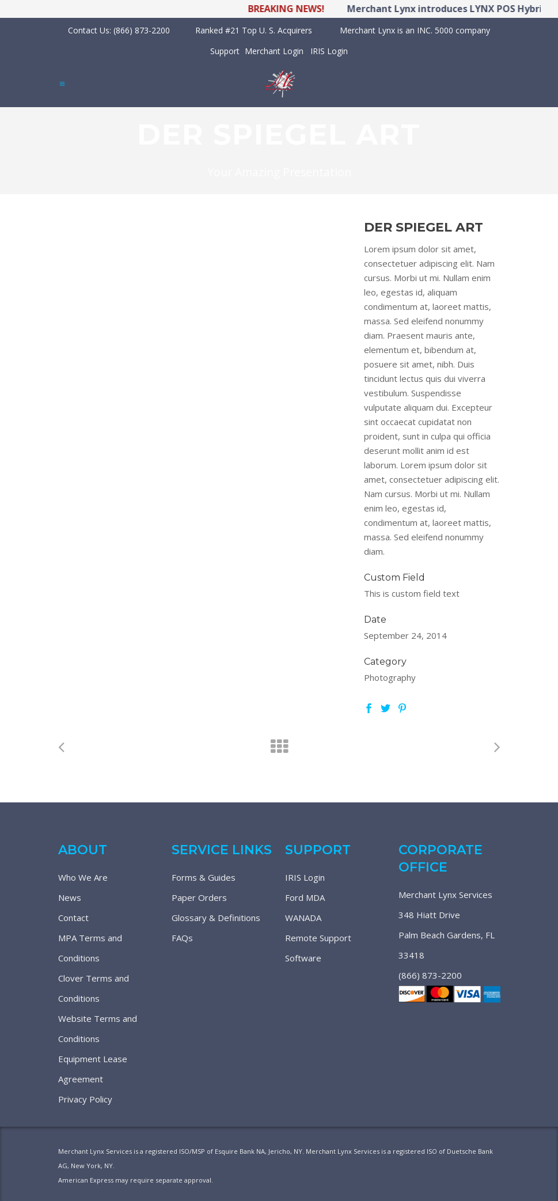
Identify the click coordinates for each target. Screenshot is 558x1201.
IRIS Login (329, 51)
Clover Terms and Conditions (93, 988)
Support (225, 51)
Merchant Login (274, 51)
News (69, 897)
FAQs (182, 938)
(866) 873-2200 (430, 975)
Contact (73, 917)
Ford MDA (305, 897)
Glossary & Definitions (216, 917)
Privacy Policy (85, 1099)
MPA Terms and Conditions (90, 948)
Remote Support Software (318, 948)
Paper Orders (199, 897)
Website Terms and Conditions (97, 1028)
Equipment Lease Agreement (92, 1069)
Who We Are (83, 877)
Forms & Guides (204, 877)
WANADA (303, 917)
